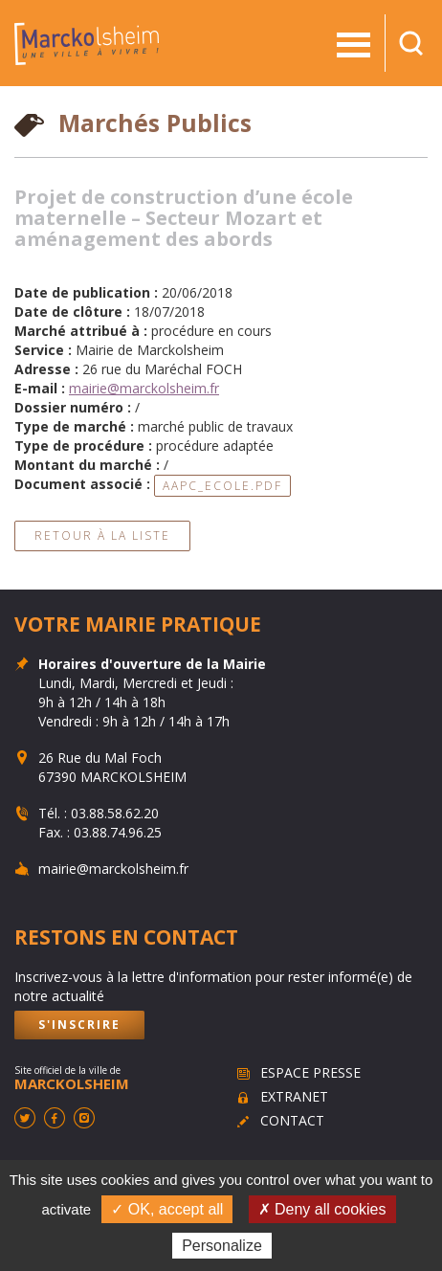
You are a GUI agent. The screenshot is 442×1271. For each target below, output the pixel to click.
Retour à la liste (102, 535)
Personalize (222, 1246)
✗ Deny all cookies (322, 1209)
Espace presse (310, 1072)
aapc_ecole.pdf (222, 486)
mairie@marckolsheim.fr (144, 388)
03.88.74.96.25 (118, 832)
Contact (292, 1120)
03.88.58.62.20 (115, 813)
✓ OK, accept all (167, 1209)
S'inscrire (79, 1024)
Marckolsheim (86, 43)
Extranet (294, 1096)
